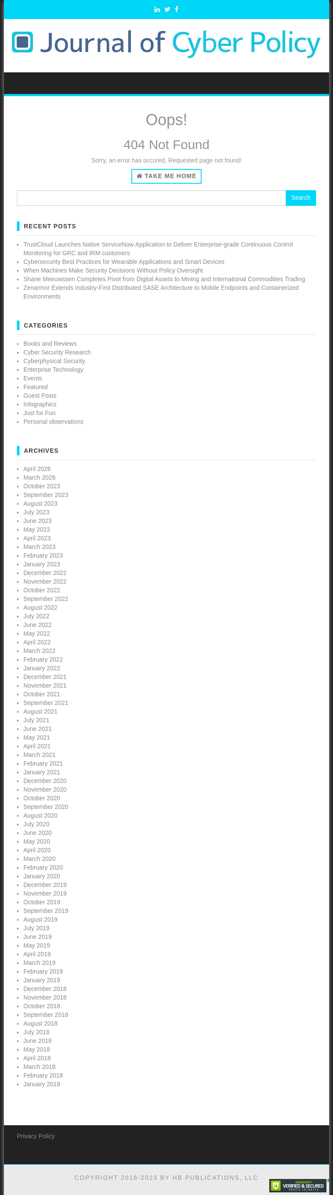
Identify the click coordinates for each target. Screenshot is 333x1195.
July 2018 (36, 1032)
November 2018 (45, 997)
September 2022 (46, 598)
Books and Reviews (50, 343)
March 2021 (39, 754)
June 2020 (37, 832)
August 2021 (40, 711)
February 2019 (43, 971)
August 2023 (40, 503)
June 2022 (37, 624)
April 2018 (37, 1058)
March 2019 (39, 962)
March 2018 (39, 1066)
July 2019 (36, 928)
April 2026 (37, 468)
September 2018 (46, 1014)
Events (32, 378)
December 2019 (45, 884)
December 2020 (45, 780)
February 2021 (43, 763)
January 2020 (41, 876)
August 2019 (40, 919)
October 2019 (41, 902)
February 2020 (43, 867)
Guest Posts (39, 395)
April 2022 (37, 642)
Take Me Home (167, 175)
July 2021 (36, 720)
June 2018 (37, 1040)
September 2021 (46, 702)
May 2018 (36, 1049)
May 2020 (36, 841)
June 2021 (37, 728)
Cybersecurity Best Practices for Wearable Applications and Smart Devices (124, 261)
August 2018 (40, 1023)
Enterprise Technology (53, 369)
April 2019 (37, 954)
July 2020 (36, 824)
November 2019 (45, 893)
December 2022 (45, 572)
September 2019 (46, 910)
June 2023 (37, 520)
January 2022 (41, 668)
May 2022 (36, 633)
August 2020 (40, 815)
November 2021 (45, 685)
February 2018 (43, 1075)
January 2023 (41, 564)
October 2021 (41, 694)
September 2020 (46, 806)
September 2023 (46, 494)
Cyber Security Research (57, 352)
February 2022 (43, 659)
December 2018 (45, 988)
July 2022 (36, 616)
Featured (35, 386)
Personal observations (53, 421)
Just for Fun (39, 412)
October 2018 (41, 1006)
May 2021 (36, 737)
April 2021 (37, 746)
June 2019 (37, 936)
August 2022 (40, 607)
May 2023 (36, 529)
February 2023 (43, 555)
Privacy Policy (36, 1136)
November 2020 (45, 789)
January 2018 (41, 1084)
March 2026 (39, 477)
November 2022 (45, 581)
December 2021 (45, 676)
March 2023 (39, 546)
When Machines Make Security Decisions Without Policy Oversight (113, 270)
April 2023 (37, 538)
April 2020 (37, 850)
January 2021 (41, 772)
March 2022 (39, 650)
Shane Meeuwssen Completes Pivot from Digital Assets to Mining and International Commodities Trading (164, 279)
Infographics (39, 404)
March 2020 (39, 858)
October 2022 (41, 590)
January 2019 (41, 980)
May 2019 (36, 945)
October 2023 (41, 486)
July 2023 (36, 512)
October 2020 (41, 798)
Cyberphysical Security (54, 360)
